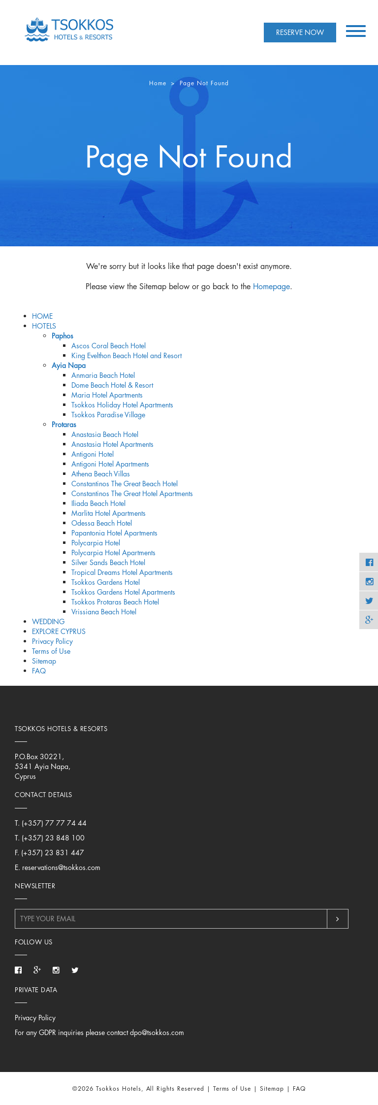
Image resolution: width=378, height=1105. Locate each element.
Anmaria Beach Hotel (103, 375)
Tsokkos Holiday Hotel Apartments (122, 404)
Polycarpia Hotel (95, 542)
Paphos (62, 335)
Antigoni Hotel (92, 454)
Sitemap (44, 661)
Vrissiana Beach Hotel (103, 611)
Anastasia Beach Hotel (104, 434)
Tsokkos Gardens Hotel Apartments (123, 592)
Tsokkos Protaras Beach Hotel (115, 601)
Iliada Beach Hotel (98, 503)
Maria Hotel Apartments (107, 395)
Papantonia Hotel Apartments (114, 532)
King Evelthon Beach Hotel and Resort (126, 355)
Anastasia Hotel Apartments (112, 444)
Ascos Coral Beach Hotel (108, 345)
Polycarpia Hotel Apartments (113, 552)
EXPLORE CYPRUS (59, 631)
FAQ (39, 670)
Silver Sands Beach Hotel (108, 562)
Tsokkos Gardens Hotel (105, 582)
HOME (42, 316)
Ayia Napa (69, 365)
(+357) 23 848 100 (53, 837)
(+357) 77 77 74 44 (54, 823)
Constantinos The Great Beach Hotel (124, 483)
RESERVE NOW (300, 32)
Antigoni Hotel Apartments (110, 464)
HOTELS (44, 326)
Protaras (64, 424)
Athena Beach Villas (100, 473)
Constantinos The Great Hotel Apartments (132, 493)
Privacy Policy (52, 641)
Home (157, 83)
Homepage (271, 286)
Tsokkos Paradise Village (108, 414)
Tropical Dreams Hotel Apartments (122, 572)
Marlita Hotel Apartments (108, 513)
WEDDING (48, 621)
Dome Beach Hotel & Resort (112, 385)
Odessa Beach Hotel (101, 523)
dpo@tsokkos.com (157, 1032)
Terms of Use (51, 651)
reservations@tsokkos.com (61, 867)
